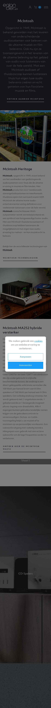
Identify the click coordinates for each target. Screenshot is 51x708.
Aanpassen (25, 356)
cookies (38, 340)
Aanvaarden (25, 365)
